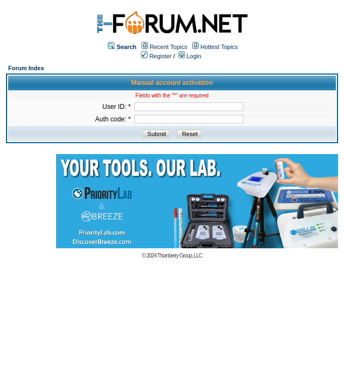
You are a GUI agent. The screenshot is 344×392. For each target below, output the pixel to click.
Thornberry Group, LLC (179, 256)
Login (190, 56)
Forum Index (26, 68)
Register (156, 56)
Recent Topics (168, 47)
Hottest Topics (219, 47)
